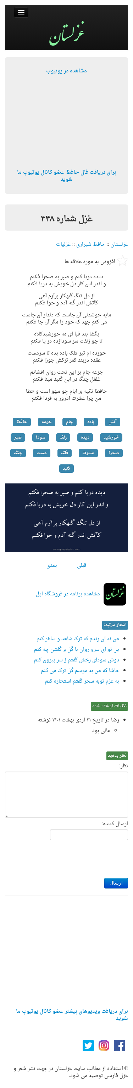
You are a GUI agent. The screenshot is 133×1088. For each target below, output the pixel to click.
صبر (18, 437)
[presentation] (74, 857)
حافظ (21, 422)
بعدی (51, 565)
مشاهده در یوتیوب (66, 71)
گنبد (66, 468)
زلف (63, 437)
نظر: (123, 766)
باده (90, 422)
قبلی (82, 565)
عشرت (88, 453)
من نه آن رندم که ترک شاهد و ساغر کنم (78, 639)
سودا (40, 437)
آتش (113, 422)
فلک (64, 453)
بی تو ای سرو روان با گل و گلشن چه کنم (76, 649)
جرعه (46, 422)
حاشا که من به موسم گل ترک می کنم (80, 671)
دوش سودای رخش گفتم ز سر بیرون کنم (76, 660)
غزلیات (63, 244)
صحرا (114, 453)
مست (42, 453)
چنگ (18, 453)
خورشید (111, 437)
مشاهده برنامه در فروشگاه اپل (68, 594)
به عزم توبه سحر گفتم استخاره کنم (82, 681)
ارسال (116, 883)
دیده (85, 437)
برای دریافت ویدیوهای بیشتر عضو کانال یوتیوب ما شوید (72, 1015)
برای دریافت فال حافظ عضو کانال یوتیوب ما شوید (66, 176)
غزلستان (119, 244)
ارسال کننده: (114, 824)
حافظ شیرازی (90, 244)
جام (69, 422)
